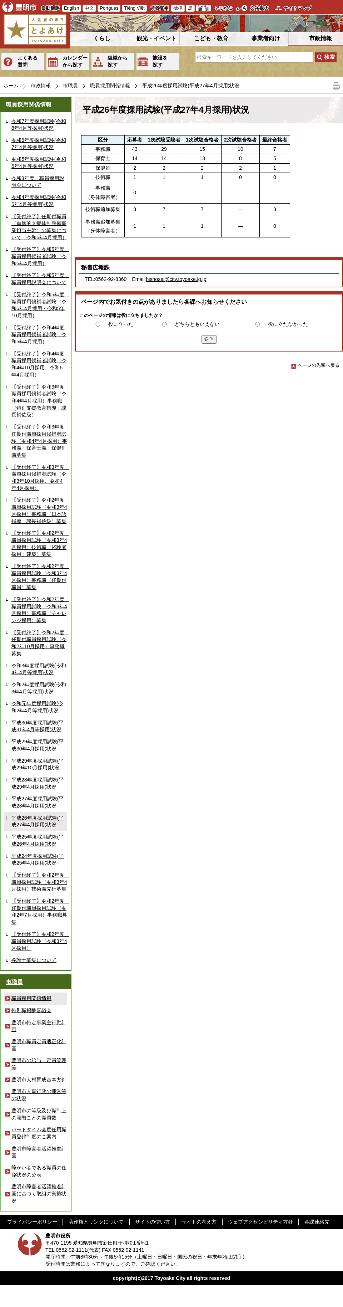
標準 (178, 8)
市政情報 (320, 38)
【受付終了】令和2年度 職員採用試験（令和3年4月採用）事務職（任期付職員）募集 (39, 576)
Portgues (109, 8)
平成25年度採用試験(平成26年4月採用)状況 (37, 840)
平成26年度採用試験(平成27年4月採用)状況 (37, 821)
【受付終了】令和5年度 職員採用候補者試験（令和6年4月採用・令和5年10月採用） (39, 305)
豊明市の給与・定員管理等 (38, 1063)
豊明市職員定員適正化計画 (38, 1045)
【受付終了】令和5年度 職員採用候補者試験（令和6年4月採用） (39, 256)
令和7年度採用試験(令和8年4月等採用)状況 (38, 124)
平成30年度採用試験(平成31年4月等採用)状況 (37, 726)
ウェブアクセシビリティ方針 (260, 1222)
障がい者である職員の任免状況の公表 (38, 1171)
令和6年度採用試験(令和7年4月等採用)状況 (38, 143)
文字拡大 (259, 8)
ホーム (11, 85)
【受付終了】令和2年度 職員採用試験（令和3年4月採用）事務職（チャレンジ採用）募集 (39, 609)
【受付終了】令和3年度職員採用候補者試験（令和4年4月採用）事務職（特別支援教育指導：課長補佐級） (38, 401)
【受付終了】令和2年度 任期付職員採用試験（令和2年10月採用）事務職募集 (39, 643)
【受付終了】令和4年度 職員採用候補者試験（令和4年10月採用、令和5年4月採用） (39, 364)
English (71, 8)
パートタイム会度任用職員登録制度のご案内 (38, 1133)
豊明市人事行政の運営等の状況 (38, 1094)
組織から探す (118, 61)
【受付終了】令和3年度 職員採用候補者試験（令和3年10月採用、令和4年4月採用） (39, 477)
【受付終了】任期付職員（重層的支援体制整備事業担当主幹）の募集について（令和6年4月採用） (39, 227)
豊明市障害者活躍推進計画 (38, 1152)
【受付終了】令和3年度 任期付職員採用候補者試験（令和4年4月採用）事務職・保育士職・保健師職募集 (39, 441)
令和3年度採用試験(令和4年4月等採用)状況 (38, 669)
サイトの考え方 (199, 1222)
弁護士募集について (33, 960)
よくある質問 (28, 61)
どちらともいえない (197, 324)
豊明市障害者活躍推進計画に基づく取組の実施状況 (38, 1193)
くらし (101, 38)
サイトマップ (298, 8)
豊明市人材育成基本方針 (38, 1079)
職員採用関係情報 (110, 85)
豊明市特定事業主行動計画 (38, 1026)
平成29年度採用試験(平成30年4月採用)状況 (37, 745)
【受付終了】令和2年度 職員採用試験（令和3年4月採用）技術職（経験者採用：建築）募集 (39, 543)
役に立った (120, 324)
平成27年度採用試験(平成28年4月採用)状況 (37, 802)
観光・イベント (156, 38)
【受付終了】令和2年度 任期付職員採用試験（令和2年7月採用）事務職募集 (39, 911)
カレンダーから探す (75, 61)
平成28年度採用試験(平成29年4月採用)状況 (37, 783)
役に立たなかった (288, 324)
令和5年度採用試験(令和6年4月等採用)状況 (38, 162)
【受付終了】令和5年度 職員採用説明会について (39, 278)
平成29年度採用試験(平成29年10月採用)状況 (37, 764)
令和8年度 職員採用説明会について (37, 181)
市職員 (70, 85)
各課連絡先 (316, 1222)
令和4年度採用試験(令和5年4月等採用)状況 (38, 200)
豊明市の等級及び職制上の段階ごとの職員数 (38, 1114)
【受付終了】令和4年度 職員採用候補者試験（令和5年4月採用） (39, 334)
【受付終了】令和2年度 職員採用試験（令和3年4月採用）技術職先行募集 (39, 882)
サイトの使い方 (152, 1222)
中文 (89, 8)
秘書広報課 (95, 268)
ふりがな (223, 8)
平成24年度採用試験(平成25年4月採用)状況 (37, 859)
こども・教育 (211, 38)
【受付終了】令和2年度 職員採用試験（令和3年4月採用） (39, 941)
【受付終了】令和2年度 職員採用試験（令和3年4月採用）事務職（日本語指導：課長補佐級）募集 (39, 510)
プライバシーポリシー (32, 1222)
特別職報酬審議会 (31, 1010)
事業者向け (266, 38)
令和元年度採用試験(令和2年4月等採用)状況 (37, 707)
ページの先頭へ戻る (315, 365)
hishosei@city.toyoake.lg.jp (176, 279)
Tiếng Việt (134, 8)
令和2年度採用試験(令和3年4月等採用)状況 (38, 688)
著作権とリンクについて (96, 1222)
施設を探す (160, 61)
